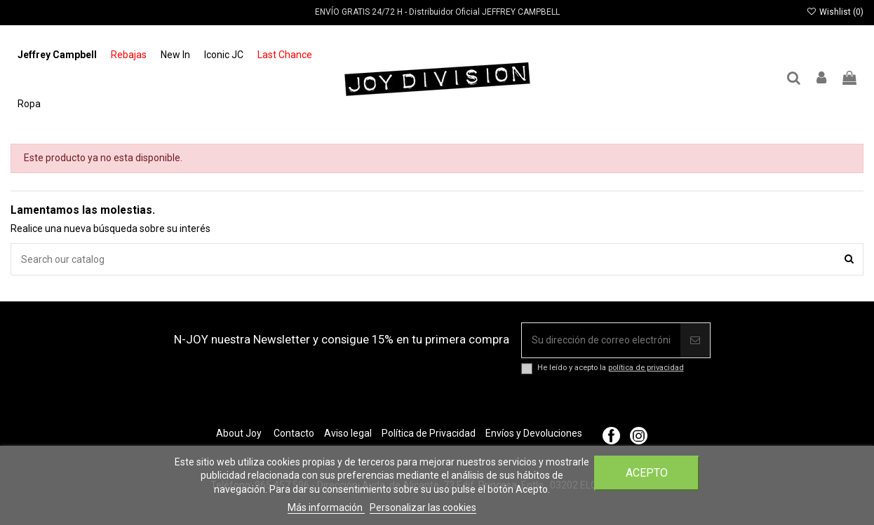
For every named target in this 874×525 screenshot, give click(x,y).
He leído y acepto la (610, 367)
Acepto (647, 472)
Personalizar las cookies (423, 507)
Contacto (294, 433)
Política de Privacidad (429, 433)
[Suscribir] (695, 340)
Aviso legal (348, 433)
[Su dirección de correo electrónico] (601, 340)
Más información (326, 507)
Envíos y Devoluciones (533, 433)
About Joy (239, 433)
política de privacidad (646, 367)
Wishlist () (835, 12)
